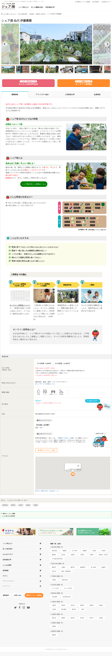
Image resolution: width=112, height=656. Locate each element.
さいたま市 (55, 588)
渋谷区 (94, 550)
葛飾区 (65, 550)
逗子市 (54, 571)
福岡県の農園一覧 (57, 631)
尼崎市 (63, 618)
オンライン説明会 (83, 82)
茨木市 (73, 605)
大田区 (82, 554)
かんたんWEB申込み (28, 82)
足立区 (63, 554)
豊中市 (74, 609)
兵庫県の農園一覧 (57, 614)
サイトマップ (6, 586)
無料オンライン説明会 (34, 595)
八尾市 (54, 609)
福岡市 (54, 635)
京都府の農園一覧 (57, 623)
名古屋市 (54, 597)
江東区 (92, 554)
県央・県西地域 (66, 571)
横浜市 (54, 567)
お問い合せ (17, 595)
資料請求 (6, 595)
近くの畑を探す (8, 549)
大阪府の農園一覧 (57, 602)
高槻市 (92, 605)
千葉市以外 (64, 580)
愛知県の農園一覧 (57, 593)
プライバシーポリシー (9, 581)
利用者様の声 (50, 7)
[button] (72, 470)
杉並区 (104, 550)
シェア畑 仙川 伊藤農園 (8, 516)
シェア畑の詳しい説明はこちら (34, 184)
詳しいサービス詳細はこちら (45, 384)
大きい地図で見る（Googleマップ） (47, 491)
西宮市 (73, 618)
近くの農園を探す (37, 7)
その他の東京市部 (57, 559)
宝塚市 (101, 618)
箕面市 (82, 605)
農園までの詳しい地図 (66, 438)
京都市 (54, 626)
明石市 (54, 618)
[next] (107, 44)
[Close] (78, 462)
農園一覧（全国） (56, 544)
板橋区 (85, 550)
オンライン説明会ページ (19, 305)
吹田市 (63, 605)
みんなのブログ (8, 554)
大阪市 (54, 605)
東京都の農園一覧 (57, 547)
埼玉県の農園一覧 (57, 585)
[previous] (4, 44)
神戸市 (92, 618)
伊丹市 (82, 618)
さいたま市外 (68, 588)
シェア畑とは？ (23, 7)
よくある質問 (7, 565)
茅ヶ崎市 (93, 567)
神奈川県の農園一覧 (57, 563)
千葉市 (54, 580)
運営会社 (5, 575)
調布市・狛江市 (103, 554)
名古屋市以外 (67, 597)
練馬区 (54, 554)
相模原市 (82, 567)
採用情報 (5, 570)
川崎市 (63, 567)
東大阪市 (64, 609)
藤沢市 (73, 567)
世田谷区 (54, 550)
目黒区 (73, 554)
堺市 (82, 609)
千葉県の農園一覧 (57, 576)
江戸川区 (74, 550)
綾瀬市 (104, 567)
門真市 (101, 605)
